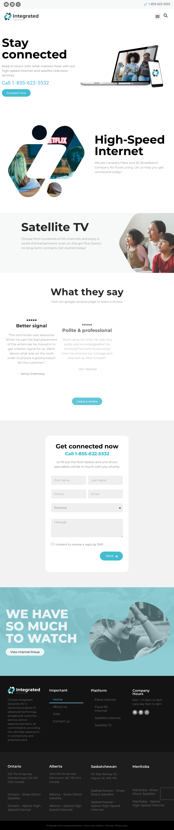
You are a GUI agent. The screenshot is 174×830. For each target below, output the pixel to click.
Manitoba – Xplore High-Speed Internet (148, 803)
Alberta (55, 766)
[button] (157, 16)
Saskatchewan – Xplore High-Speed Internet (105, 805)
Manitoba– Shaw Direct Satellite (145, 792)
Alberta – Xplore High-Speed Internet (66, 807)
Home (58, 699)
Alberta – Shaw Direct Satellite (65, 796)
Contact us (61, 721)
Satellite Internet (108, 718)
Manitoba (140, 766)
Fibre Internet (105, 699)
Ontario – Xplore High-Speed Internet (25, 807)
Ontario (14, 766)
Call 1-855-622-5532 (25, 83)
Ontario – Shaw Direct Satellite (24, 796)
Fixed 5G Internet (101, 709)
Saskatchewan (104, 766)
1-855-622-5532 (92, 453)
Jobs (56, 714)
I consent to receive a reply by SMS (78, 544)
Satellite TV (103, 725)
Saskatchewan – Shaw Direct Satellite (108, 792)
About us (60, 707)
